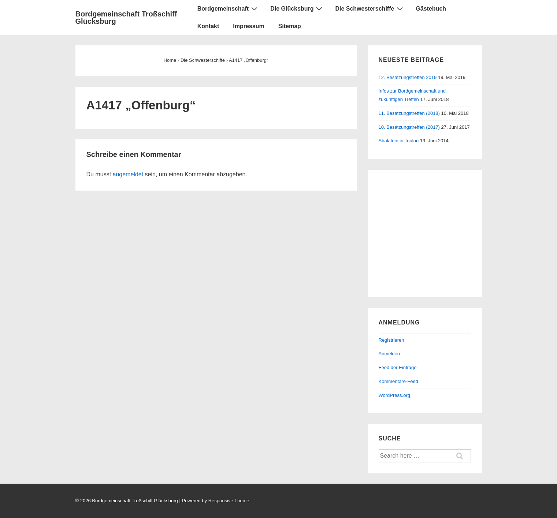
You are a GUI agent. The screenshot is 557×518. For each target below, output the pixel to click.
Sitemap (289, 26)
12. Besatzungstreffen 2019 (408, 77)
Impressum (248, 26)
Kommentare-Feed (398, 381)
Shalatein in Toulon (399, 140)
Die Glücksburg (297, 8)
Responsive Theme (228, 500)
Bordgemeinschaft (228, 8)
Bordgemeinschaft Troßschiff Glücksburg (126, 17)
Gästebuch (431, 8)
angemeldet (128, 174)
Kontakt (208, 26)
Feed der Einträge (398, 367)
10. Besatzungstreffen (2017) (409, 127)
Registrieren (391, 340)
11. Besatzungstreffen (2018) (409, 113)
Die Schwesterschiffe (370, 8)
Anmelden (389, 353)
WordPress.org (394, 395)
